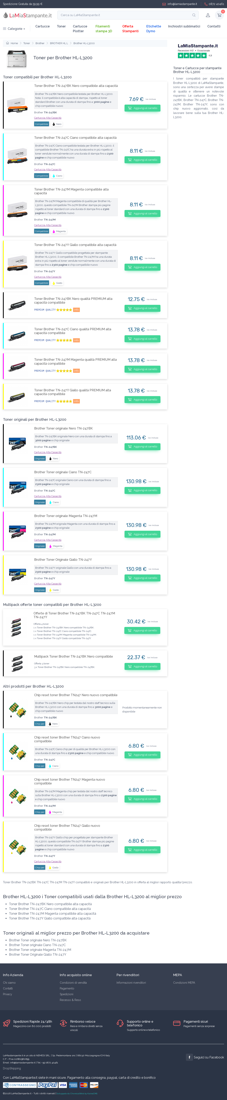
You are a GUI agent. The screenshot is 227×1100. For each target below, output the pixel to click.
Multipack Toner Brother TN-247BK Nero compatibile (73, 656)
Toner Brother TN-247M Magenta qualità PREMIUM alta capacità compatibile (75, 361)
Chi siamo (9, 982)
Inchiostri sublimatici (184, 26)
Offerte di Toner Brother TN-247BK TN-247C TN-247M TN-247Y (74, 615)
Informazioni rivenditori (131, 982)
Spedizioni (66, 994)
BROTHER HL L (59, 43)
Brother (40, 43)
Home (12, 43)
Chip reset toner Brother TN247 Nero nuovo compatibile (76, 695)
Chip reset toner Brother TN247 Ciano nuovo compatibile (67, 739)
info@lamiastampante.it (179, 4)
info (76, 309)
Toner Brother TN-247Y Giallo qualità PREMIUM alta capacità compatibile (72, 392)
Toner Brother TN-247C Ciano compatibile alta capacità (75, 138)
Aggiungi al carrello (142, 108)
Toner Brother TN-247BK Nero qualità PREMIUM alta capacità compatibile (73, 300)
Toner (61, 26)
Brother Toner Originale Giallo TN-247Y (63, 560)
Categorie (12, 29)
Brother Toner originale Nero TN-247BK (63, 428)
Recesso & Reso (70, 1000)
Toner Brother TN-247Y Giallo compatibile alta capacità (75, 245)
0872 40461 (214, 4)
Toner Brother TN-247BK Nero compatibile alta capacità (76, 86)
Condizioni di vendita (73, 982)
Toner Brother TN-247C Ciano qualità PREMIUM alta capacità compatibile (72, 331)
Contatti (213, 26)
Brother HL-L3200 (84, 43)
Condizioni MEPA (184, 982)
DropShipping (12, 1068)
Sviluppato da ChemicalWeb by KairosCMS (77, 1093)
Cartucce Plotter (80, 28)
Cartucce (42, 26)
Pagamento (67, 988)
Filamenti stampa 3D (104, 28)
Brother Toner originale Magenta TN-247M (65, 516)
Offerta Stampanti (130, 28)
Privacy (7, 994)
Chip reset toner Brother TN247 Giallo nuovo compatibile (67, 827)
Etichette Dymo (153, 28)
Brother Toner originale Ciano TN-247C (63, 472)
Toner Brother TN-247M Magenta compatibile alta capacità (71, 191)
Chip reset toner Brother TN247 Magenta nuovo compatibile (69, 781)
